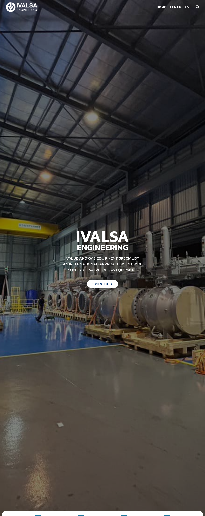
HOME (161, 7)
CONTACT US (179, 7)
